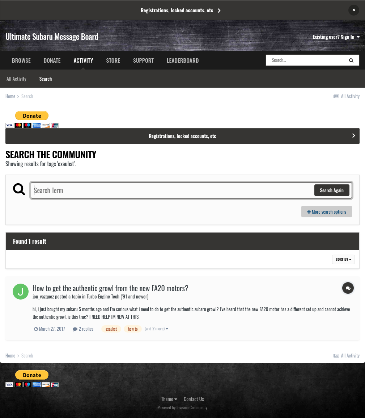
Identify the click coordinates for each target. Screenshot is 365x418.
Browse (21, 60)
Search (45, 78)
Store (113, 60)
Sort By (343, 259)
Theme (169, 398)
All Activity (16, 78)
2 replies (83, 328)
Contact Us (194, 398)
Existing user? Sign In (336, 36)
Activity (83, 63)
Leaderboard (183, 60)
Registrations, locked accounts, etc (177, 10)
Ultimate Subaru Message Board (51, 36)
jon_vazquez (43, 296)
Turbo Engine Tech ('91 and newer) (117, 296)
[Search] (304, 60)
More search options (326, 211)
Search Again (332, 190)
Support (143, 60)
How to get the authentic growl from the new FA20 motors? (110, 288)
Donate (52, 60)
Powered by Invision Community (183, 407)
